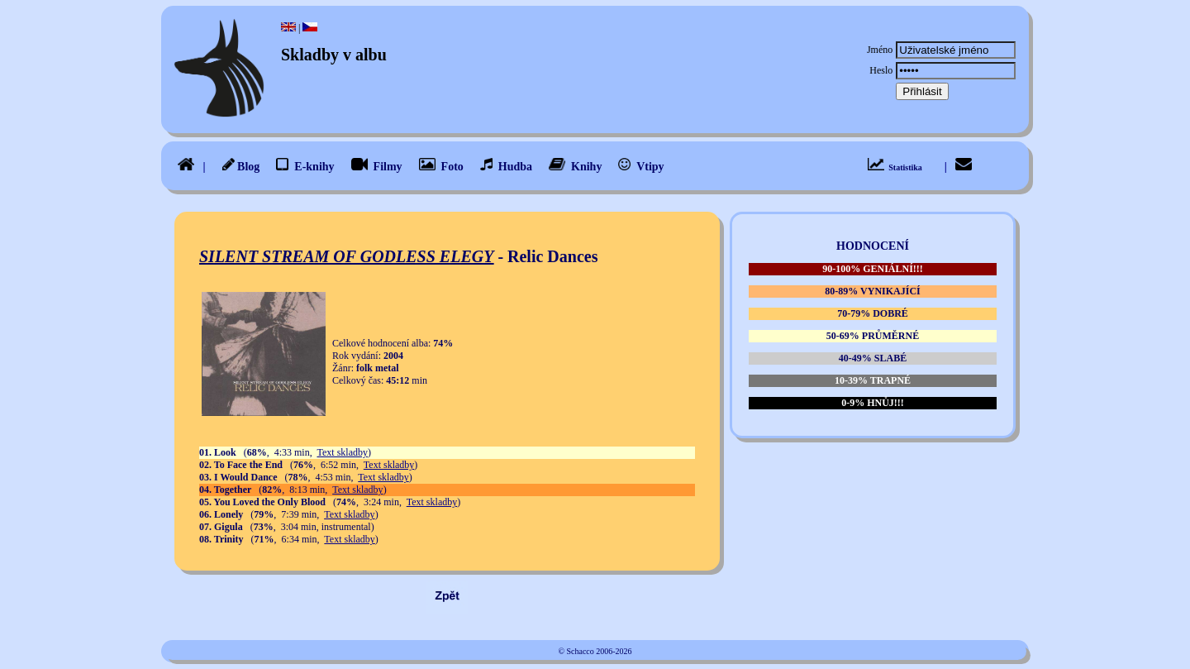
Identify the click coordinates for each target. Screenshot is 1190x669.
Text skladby (342, 452)
